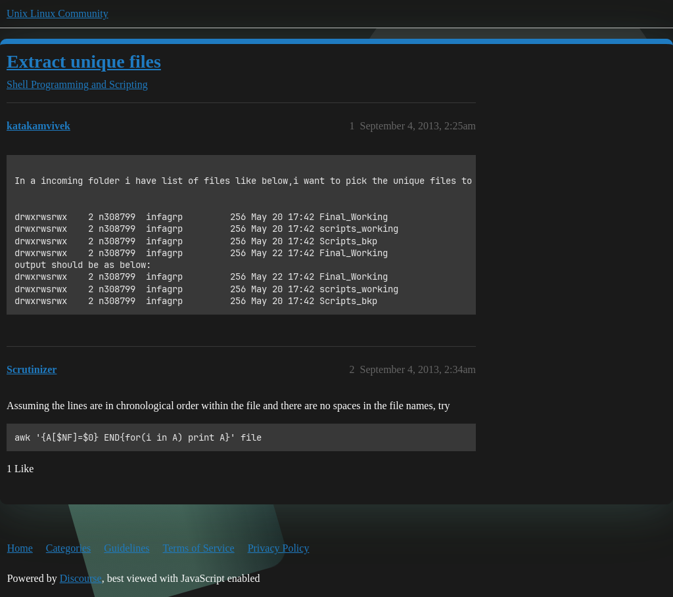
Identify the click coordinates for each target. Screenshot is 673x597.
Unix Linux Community (57, 13)
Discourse (81, 578)
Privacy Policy (279, 548)
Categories (68, 548)
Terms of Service (199, 548)
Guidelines (126, 548)
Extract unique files (84, 61)
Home (20, 548)
